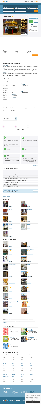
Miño (9, 225)
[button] (36, 1)
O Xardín (28, 295)
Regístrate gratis (7, 123)
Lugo (3, 363)
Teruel (12, 372)
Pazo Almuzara (11, 280)
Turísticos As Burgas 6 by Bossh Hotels (13, 295)
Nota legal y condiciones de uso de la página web (8, 399)
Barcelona (22, 352)
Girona (3, 359)
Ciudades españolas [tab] (5, 348)
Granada (13, 359)
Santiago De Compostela (6, 370)
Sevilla (22, 370)
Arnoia (11, 313)
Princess (10, 210)
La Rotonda (10, 265)
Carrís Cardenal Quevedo (12, 195)
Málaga (22, 363)
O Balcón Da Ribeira (30, 250)
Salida (28, 7)
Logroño (31, 361)
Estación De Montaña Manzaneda (24, 313)
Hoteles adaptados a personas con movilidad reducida (32, 323)
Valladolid (4, 374)
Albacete (13, 350)
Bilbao (31, 352)
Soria (30, 370)
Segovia (13, 370)
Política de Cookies (15, 399)
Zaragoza (31, 374)
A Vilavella (7, 313)
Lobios (29, 313)
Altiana (10, 250)
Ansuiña (28, 265)
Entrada (17, 7)
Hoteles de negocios (12, 338)
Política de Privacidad (20, 399)
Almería (31, 350)
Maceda (32, 313)
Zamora (22, 374)
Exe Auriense (11, 235)
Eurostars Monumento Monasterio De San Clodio (32, 288)
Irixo (27, 210)
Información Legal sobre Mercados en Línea (7, 400)
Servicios (17, 53)
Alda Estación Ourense (30, 235)
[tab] (20, 164)
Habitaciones (21, 53)
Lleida (21, 361)
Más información (26, 53)
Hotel (14, 53)
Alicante (22, 350)
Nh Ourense (28, 195)
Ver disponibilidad (34, 48)
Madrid (13, 363)
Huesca (31, 359)
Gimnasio (8, 190)
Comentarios (35, 21)
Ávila (3, 352)
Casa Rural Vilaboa (29, 280)
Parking (4, 190)
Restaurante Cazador (12, 302)
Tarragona (4, 372)
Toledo (22, 372)
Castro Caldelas (18, 313)
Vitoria (12, 374)
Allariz (9, 313)
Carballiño (14, 313)
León (12, 361)
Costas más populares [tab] (20, 348)
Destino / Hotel (5, 7)
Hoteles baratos (12, 323)
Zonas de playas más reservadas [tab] (12, 348)
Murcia (31, 363)
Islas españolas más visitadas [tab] (27, 348)
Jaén (3, 361)
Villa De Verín (29, 302)
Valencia (31, 372)
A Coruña (4, 350)
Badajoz (13, 352)
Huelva (22, 359)
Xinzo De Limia (4, 316)
